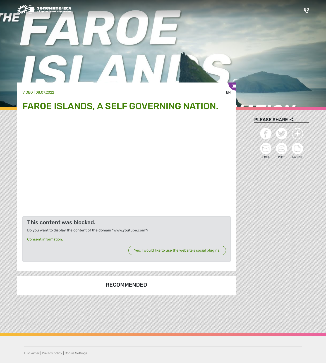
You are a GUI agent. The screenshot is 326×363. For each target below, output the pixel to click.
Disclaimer (31, 353)
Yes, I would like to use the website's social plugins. (177, 250)
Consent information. (45, 239)
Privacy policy (52, 353)
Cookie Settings (76, 353)
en (228, 92)
